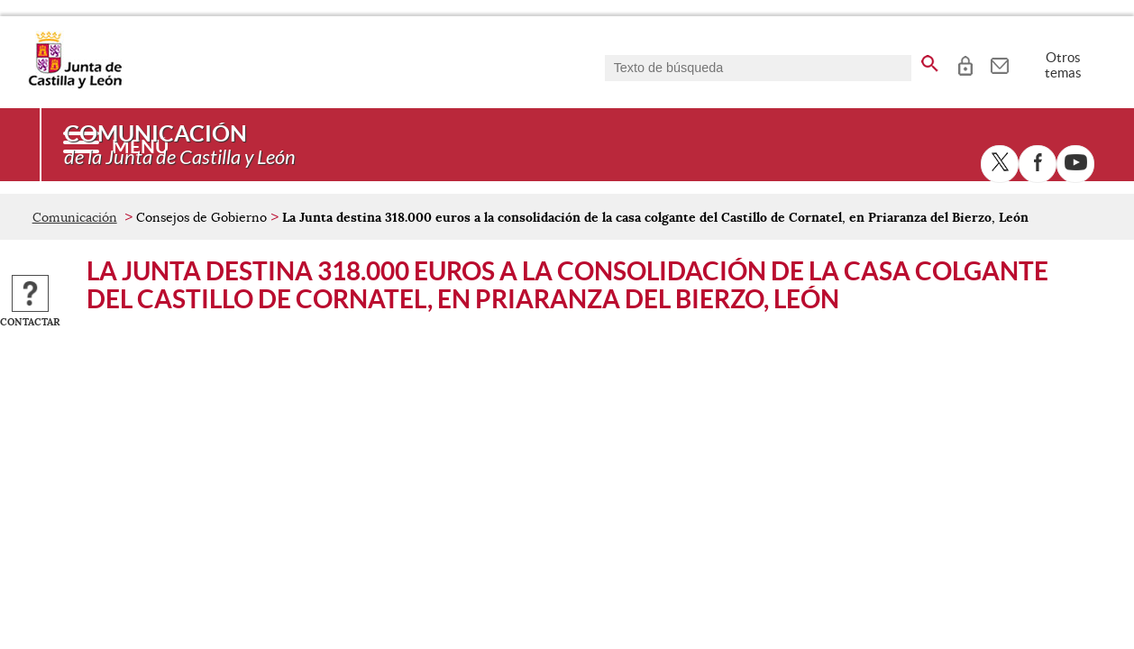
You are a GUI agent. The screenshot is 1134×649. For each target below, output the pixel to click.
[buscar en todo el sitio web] (930, 60)
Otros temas (1063, 65)
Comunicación (74, 217)
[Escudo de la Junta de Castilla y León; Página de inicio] (75, 85)
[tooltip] (965, 63)
